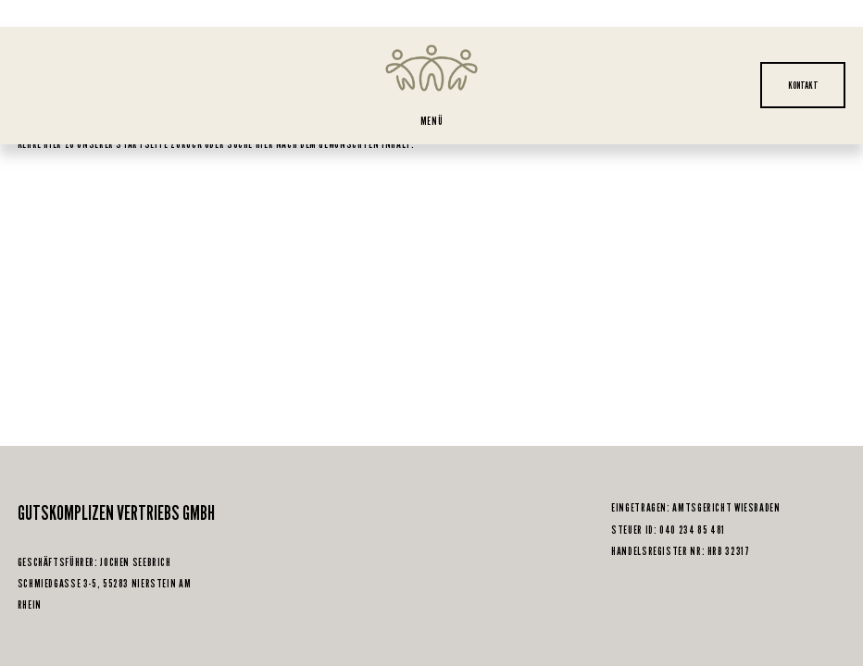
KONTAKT (803, 85)
